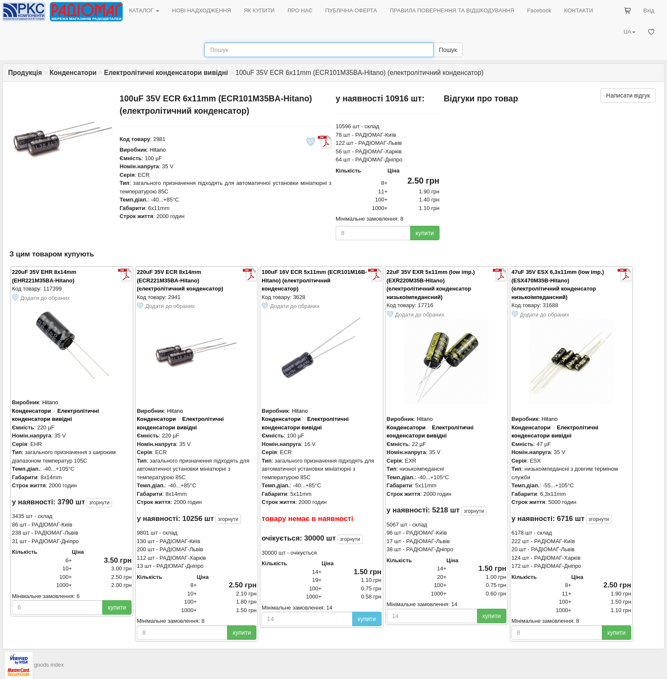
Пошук (448, 49)
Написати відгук (628, 95)
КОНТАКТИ (578, 10)
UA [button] (629, 32)
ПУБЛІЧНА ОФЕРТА (351, 10)
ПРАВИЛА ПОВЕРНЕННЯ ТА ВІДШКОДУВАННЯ (452, 10)
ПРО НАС (300, 10)
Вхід (649, 10)
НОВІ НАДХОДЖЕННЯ (201, 10)
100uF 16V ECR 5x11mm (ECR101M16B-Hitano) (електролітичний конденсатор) (314, 280)
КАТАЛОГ (144, 10)
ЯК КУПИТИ (259, 10)
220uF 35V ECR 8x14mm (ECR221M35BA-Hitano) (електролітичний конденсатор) (180, 280)
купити (425, 233)
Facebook (539, 10)
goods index (49, 665)
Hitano (158, 150)
